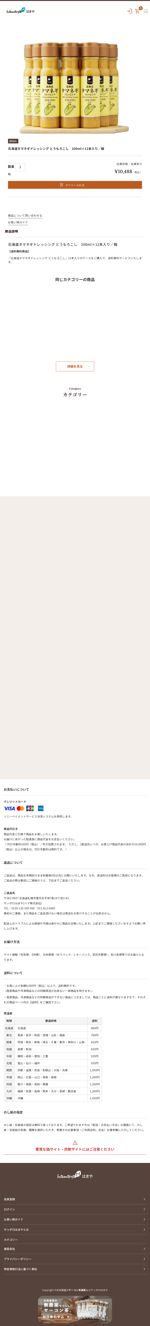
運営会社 (9, 1249)
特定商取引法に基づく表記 (20, 1269)
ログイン (9, 1209)
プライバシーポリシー (17, 1259)
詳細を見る (75, 366)
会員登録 (9, 1199)
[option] (75, 86)
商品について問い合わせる (25, 215)
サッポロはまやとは (16, 1229)
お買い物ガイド (18, 222)
